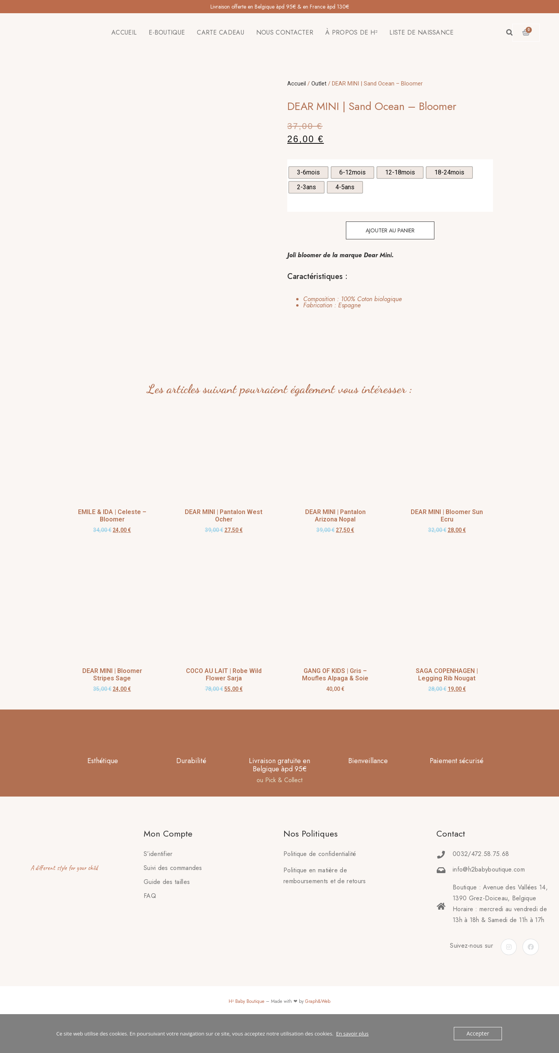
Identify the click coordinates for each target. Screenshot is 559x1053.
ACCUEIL (124, 32)
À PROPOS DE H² (351, 32)
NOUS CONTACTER (284, 32)
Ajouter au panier (390, 230)
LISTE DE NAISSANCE (421, 32)
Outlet (318, 83)
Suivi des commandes (173, 890)
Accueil (296, 83)
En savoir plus (352, 1033)
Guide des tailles (167, 904)
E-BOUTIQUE (167, 32)
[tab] (344, 302)
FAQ (150, 918)
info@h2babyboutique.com (489, 892)
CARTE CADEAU (220, 32)
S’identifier (158, 876)
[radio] (308, 172)
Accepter (479, 1033)
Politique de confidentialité (319, 876)
